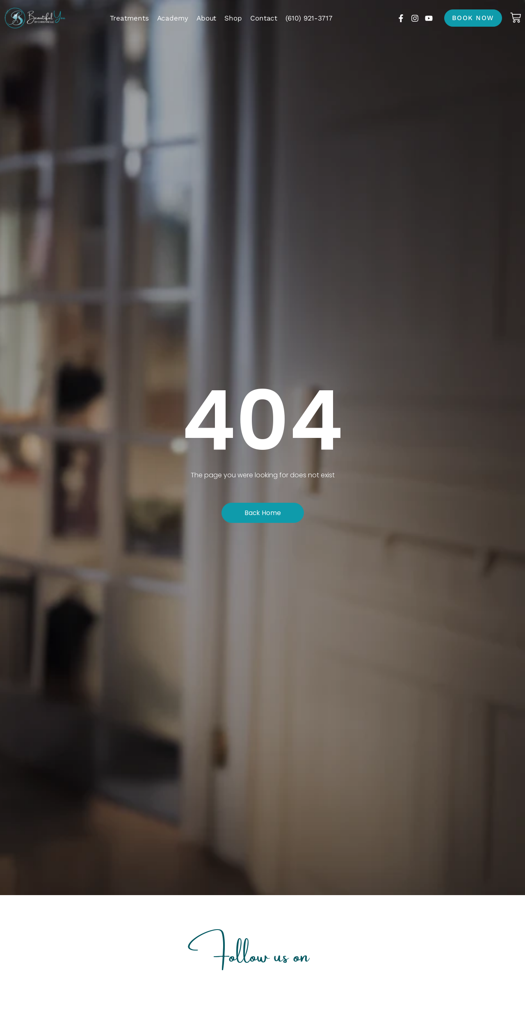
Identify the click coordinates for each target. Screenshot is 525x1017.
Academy (172, 18)
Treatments (129, 18)
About (206, 18)
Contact (263, 18)
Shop (233, 18)
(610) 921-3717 (309, 18)
